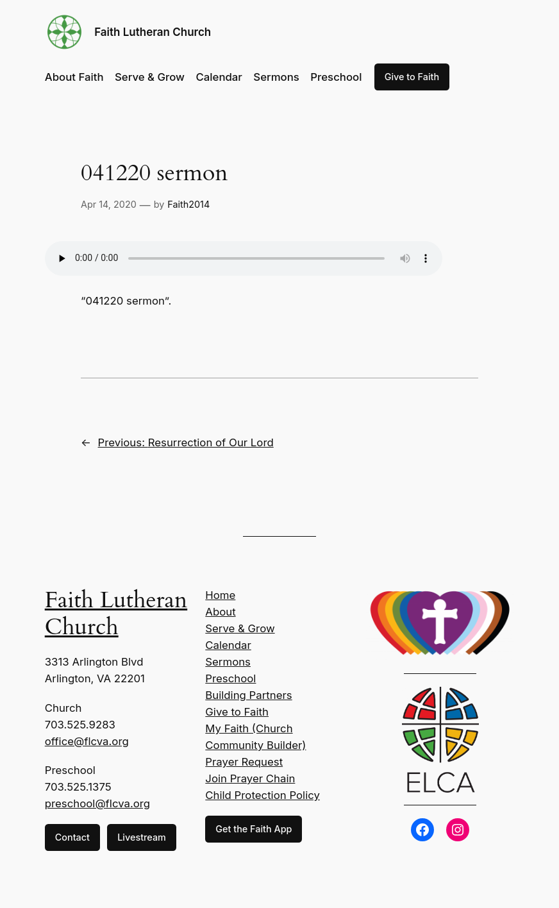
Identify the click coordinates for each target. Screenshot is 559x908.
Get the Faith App (253, 828)
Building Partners (248, 695)
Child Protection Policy (262, 795)
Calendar (228, 645)
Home (220, 595)
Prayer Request (244, 761)
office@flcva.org (87, 741)
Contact (72, 837)
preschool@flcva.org (97, 803)
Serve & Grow (239, 628)
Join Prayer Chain (250, 778)
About (220, 611)
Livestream (141, 837)
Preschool (230, 678)
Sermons (228, 661)
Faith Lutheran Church (152, 32)
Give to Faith (412, 76)
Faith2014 (188, 204)
